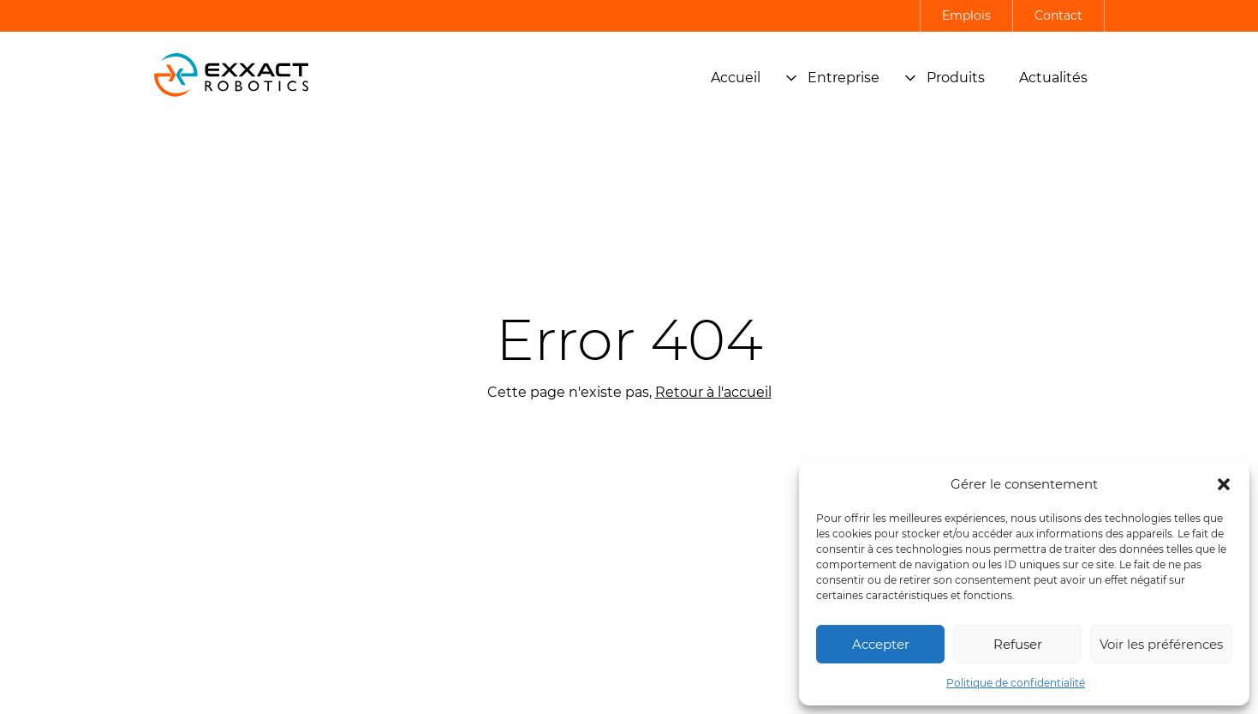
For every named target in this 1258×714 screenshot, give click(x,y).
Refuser (1017, 644)
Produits (945, 77)
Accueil (735, 77)
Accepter (880, 644)
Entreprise (832, 77)
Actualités (1053, 77)
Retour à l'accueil (713, 392)
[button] (1223, 484)
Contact (1058, 15)
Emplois (966, 15)
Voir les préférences (1161, 644)
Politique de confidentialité (1015, 682)
